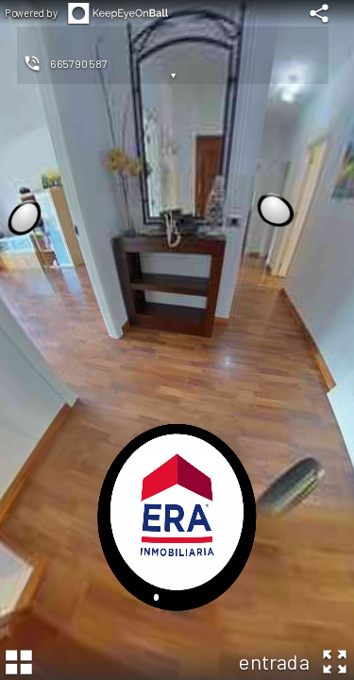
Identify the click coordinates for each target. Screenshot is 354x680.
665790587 (78, 63)
